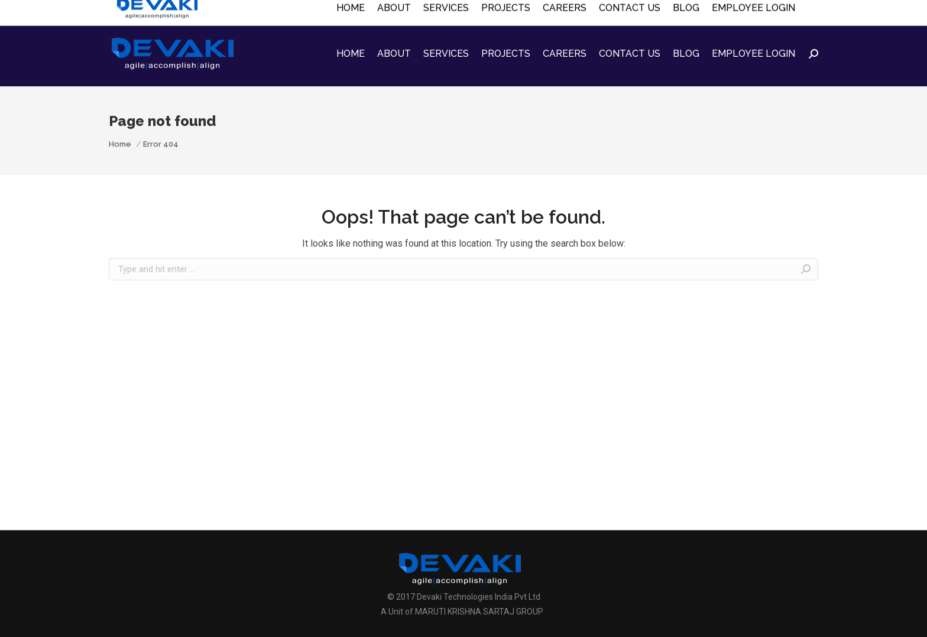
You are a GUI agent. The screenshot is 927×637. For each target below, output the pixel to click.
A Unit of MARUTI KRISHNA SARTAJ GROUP (462, 611)
